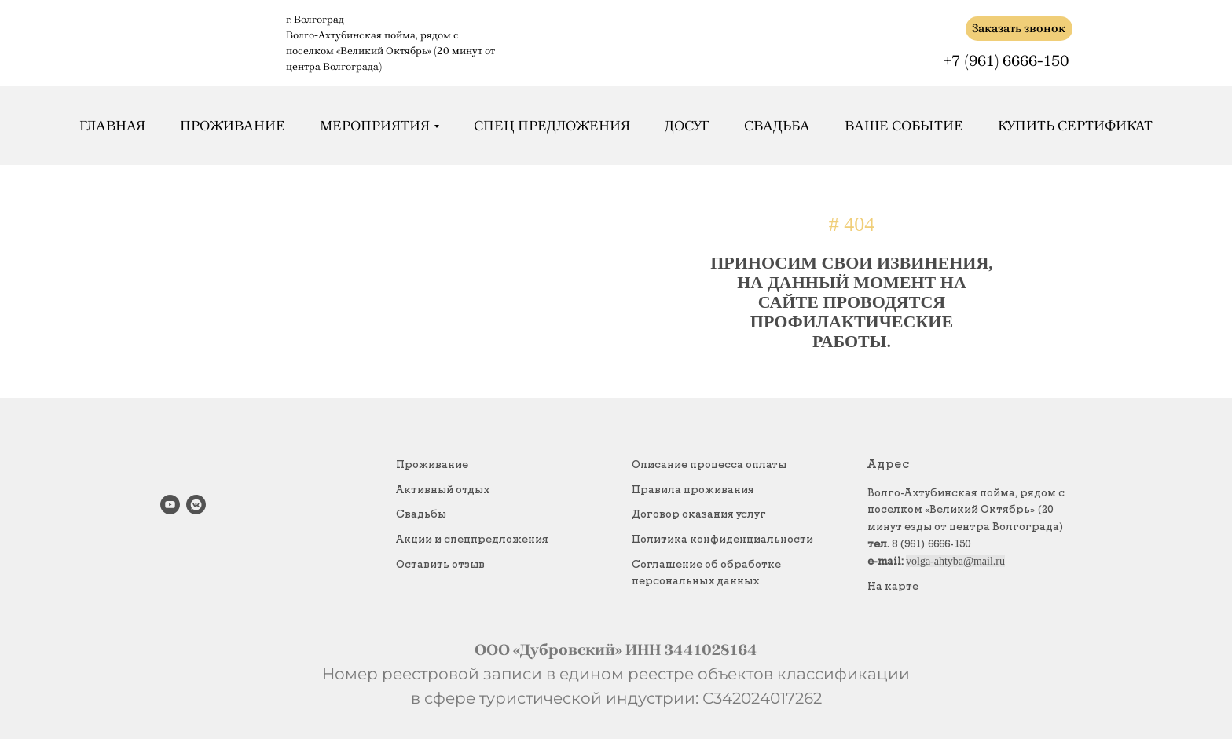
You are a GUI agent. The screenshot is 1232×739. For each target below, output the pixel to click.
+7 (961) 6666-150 (1006, 61)
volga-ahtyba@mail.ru (955, 561)
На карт (889, 586)
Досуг (687, 125)
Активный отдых (443, 490)
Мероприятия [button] (375, 125)
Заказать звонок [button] (1018, 28)
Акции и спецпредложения (472, 539)
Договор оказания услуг (699, 514)
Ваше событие (904, 125)
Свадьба (777, 125)
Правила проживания (693, 490)
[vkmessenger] (196, 504)
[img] (944, 29)
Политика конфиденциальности (722, 539)
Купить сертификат (1075, 125)
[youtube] (170, 504)
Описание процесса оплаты (709, 464)
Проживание (232, 125)
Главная (112, 125)
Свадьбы (421, 514)
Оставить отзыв (440, 564)
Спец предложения (552, 125)
